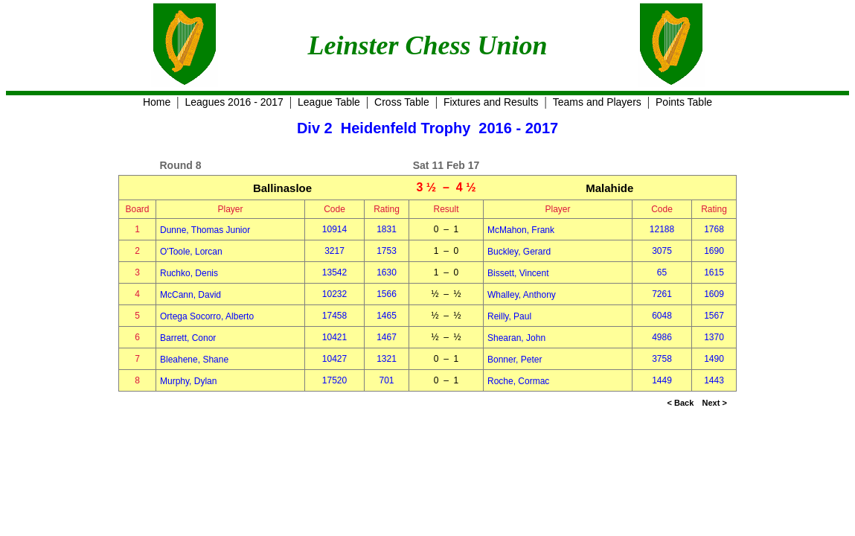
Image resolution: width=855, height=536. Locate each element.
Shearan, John (516, 338)
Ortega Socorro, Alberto (207, 316)
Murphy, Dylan (188, 381)
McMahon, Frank (520, 230)
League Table (329, 102)
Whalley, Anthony (521, 295)
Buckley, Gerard (519, 251)
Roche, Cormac (518, 381)
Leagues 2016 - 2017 (234, 102)
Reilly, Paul (509, 316)
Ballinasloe (282, 188)
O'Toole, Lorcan (191, 251)
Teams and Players (597, 102)
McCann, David (190, 295)
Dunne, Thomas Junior (205, 230)
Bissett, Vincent (518, 273)
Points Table (684, 102)
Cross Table (401, 102)
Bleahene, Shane (194, 359)
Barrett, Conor (188, 338)
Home (156, 102)
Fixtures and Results (491, 102)
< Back (680, 402)
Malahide (609, 188)
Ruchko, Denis (189, 273)
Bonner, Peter (514, 359)
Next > (714, 402)
